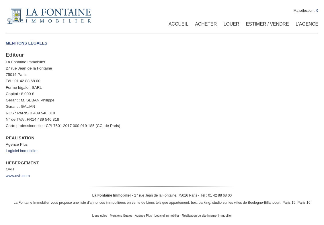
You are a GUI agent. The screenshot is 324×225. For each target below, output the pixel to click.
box (194, 203)
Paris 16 (303, 203)
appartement (179, 203)
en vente (133, 203)
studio (217, 203)
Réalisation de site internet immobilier (207, 215)
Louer (231, 24)
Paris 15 (288, 203)
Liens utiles (99, 215)
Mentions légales (121, 215)
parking (204, 203)
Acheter (206, 24)
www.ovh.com (18, 176)
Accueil (178, 24)
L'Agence (307, 24)
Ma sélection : (306, 11)
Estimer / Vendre (267, 24)
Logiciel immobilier (22, 151)
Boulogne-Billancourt (264, 203)
